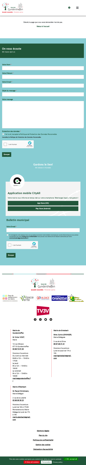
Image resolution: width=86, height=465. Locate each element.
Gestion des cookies (43, 445)
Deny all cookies (32, 462)
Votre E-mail (7, 82)
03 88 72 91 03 (18, 349)
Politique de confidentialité (29, 236)
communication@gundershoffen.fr (18, 238)
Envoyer (7, 154)
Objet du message (9, 91)
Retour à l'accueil (43, 26)
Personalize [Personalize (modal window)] (46, 462)
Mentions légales (43, 431)
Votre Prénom (7, 73)
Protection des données (11, 131)
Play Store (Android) (43, 209)
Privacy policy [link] (58, 462)
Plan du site (43, 435)
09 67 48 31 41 (59, 344)
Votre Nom (6, 65)
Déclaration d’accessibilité (43, 449)
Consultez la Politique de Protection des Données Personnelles (21, 137)
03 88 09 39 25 (18, 400)
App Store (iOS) (43, 203)
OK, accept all (71, 459)
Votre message (7, 99)
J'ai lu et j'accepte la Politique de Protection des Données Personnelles (31, 134)
